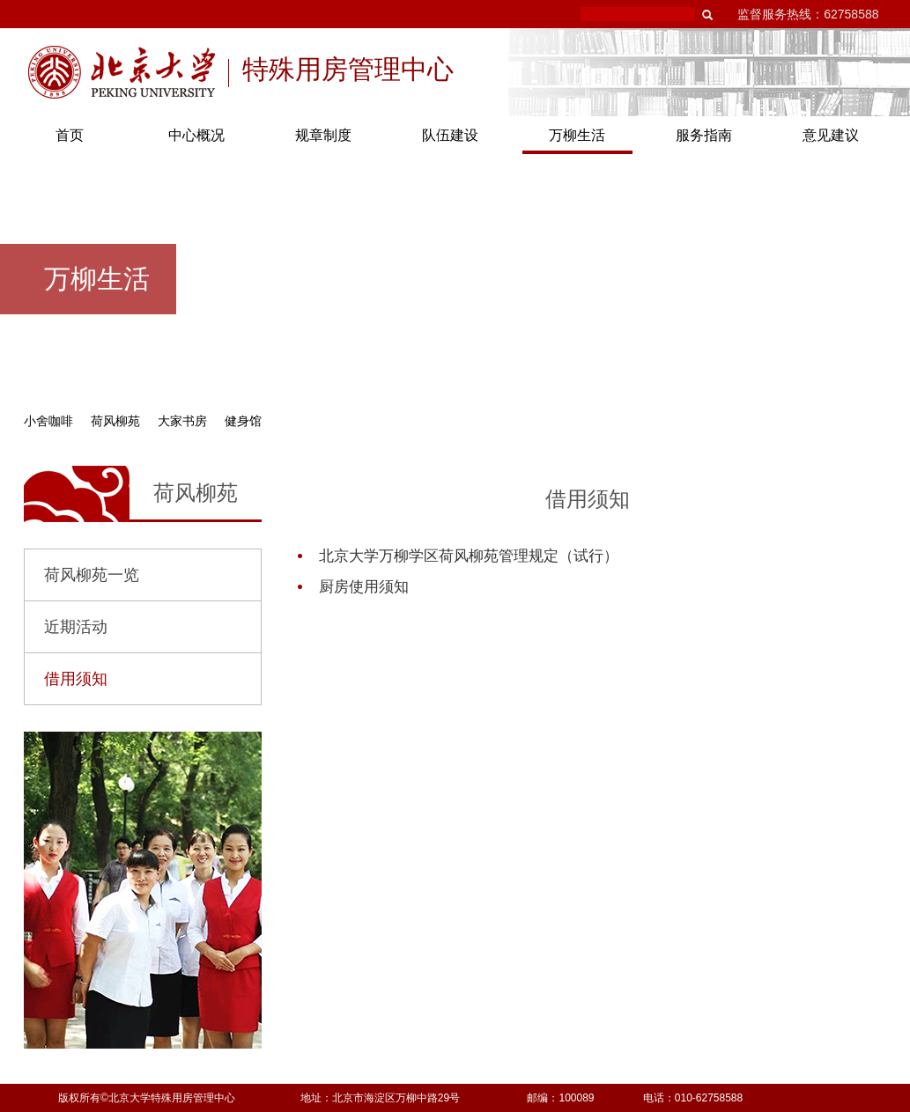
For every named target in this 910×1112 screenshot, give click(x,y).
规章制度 (323, 135)
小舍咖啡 (48, 421)
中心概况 (196, 135)
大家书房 (182, 421)
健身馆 (243, 421)
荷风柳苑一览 (91, 575)
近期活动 (75, 627)
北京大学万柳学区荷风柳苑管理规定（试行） (468, 556)
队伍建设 (450, 135)
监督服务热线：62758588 (807, 14)
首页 (69, 135)
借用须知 (75, 679)
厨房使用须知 (364, 586)
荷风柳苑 (115, 421)
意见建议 (831, 135)
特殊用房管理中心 (348, 71)
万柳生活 (577, 135)
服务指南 (704, 135)
